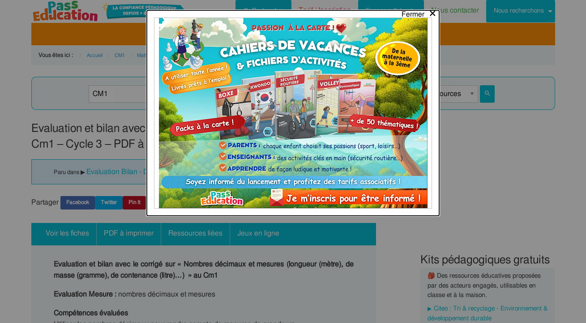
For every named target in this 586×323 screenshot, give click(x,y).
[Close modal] (419, 12)
